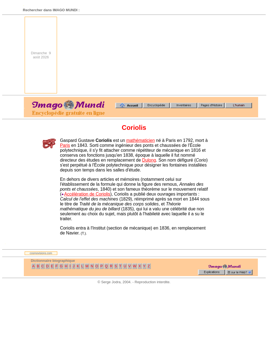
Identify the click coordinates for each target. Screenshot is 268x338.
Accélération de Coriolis (87, 194)
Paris (65, 145)
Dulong (149, 160)
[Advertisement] (200, 55)
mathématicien (140, 140)
